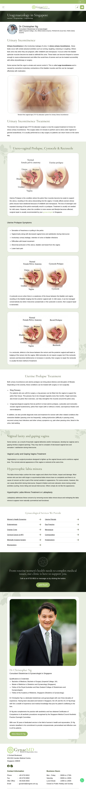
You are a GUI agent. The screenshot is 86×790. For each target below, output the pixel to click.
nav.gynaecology (18, 18)
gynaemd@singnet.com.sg (28, 784)
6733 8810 (32, 578)
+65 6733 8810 (24, 775)
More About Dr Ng (18, 734)
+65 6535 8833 (24, 781)
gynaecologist (48, 212)
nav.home (9, 18)
